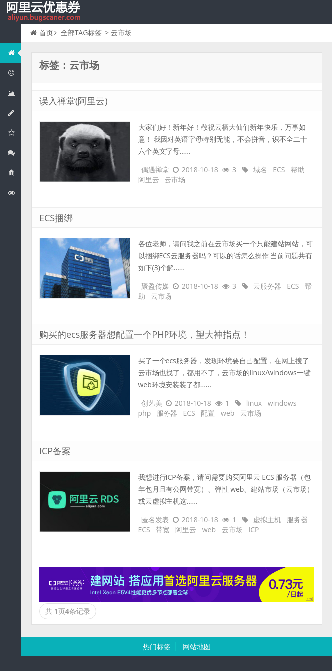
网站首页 (14, 52)
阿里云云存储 (14, 132)
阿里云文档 (14, 192)
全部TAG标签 (81, 32)
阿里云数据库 (14, 112)
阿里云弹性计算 (14, 92)
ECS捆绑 (56, 218)
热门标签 (156, 646)
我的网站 (45, 12)
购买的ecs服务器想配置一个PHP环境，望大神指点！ (144, 334)
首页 (41, 32)
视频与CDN (14, 152)
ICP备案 (55, 451)
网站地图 (197, 646)
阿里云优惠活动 (14, 72)
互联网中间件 (14, 172)
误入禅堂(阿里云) (73, 101)
